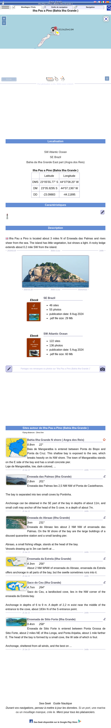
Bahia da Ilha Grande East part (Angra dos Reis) (55, 162)
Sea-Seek (55, 1)
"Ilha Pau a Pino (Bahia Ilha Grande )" (55, 368)
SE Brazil (55, 157)
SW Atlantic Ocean (55, 152)
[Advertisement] (55, 110)
